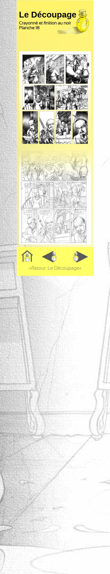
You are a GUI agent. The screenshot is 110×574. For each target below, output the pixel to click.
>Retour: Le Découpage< (55, 268)
